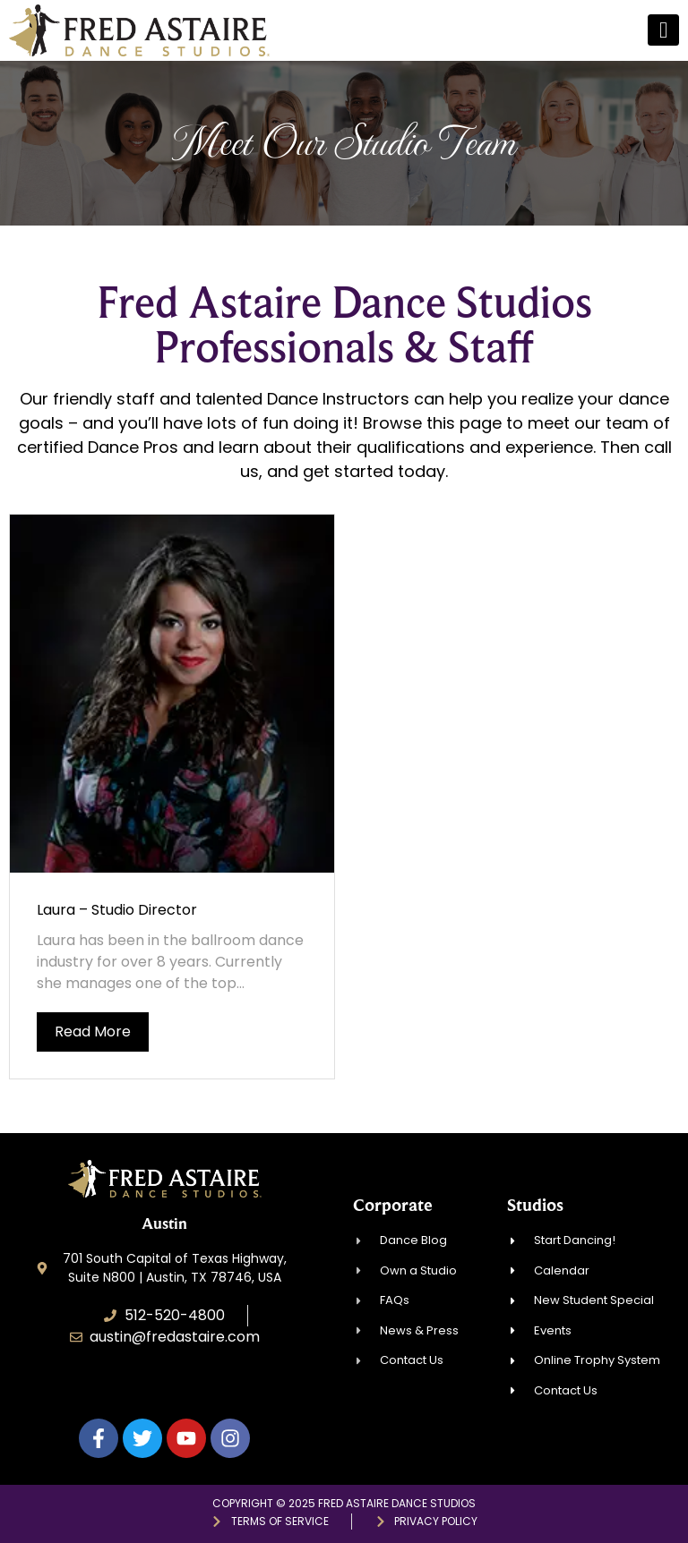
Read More (93, 1031)
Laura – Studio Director (117, 909)
